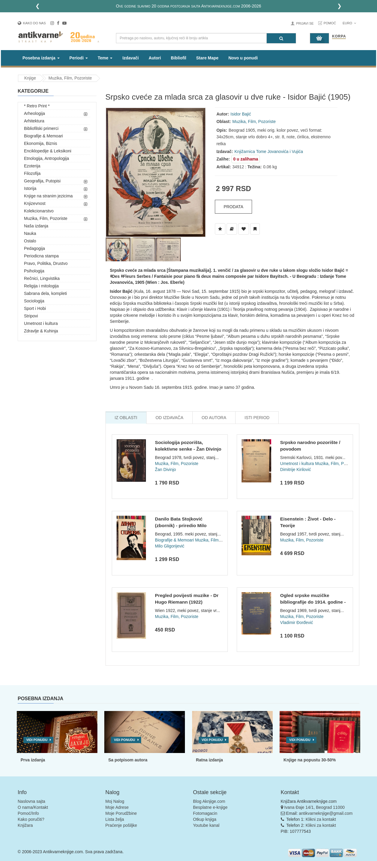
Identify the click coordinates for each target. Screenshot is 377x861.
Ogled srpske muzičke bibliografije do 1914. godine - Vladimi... (313, 602)
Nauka (30, 233)
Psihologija (34, 270)
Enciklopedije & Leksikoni (47, 150)
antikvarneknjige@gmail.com (325, 813)
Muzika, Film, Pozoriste (70, 78)
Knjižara (25, 825)
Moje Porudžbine (121, 813)
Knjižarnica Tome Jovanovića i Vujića (268, 151)
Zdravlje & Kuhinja (41, 330)
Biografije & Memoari (43, 136)
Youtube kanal (206, 825)
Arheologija (34, 113)
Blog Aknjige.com (209, 801)
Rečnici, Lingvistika (42, 278)
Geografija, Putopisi (42, 180)
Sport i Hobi (35, 308)
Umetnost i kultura (41, 323)
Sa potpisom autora (127, 760)
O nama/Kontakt (33, 807)
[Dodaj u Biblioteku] (232, 229)
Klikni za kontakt (321, 819)
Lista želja (114, 819)
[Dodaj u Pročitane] (255, 229)
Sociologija (34, 300)
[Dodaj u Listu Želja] (220, 229)
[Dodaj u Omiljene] (243, 229)
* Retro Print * (37, 106)
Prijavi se (304, 23)
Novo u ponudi (243, 58)
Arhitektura (34, 120)
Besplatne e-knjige (210, 807)
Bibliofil (178, 58)
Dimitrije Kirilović (295, 469)
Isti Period (257, 417)
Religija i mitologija (41, 286)
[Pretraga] (281, 38)
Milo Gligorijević (169, 546)
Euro (349, 23)
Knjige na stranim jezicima (48, 196)
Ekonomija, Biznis (40, 143)
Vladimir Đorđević (296, 622)
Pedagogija (34, 248)
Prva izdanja (33, 760)
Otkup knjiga (204, 819)
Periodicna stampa (41, 256)
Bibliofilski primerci (41, 128)
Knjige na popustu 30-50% (309, 760)
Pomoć (330, 23)
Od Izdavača (169, 417)
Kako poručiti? (31, 819)
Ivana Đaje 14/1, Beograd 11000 (314, 807)
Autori (155, 58)
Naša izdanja (36, 226)
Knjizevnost (35, 203)
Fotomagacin (205, 813)
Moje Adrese (117, 807)
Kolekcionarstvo (39, 210)
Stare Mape (207, 58)
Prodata (233, 206)
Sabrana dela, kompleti (45, 293)
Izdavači (130, 58)
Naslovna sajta (31, 801)
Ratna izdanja (209, 760)
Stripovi (31, 316)
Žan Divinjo (165, 469)
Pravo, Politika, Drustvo (46, 263)
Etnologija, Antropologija (46, 158)
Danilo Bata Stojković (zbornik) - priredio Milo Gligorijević (180, 525)
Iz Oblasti (126, 417)
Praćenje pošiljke (121, 825)
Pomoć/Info (28, 813)
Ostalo (30, 240)
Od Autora (214, 417)
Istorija (30, 188)
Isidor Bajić (240, 114)
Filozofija (32, 173)
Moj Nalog (114, 801)
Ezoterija (32, 166)
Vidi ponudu (37, 740)
